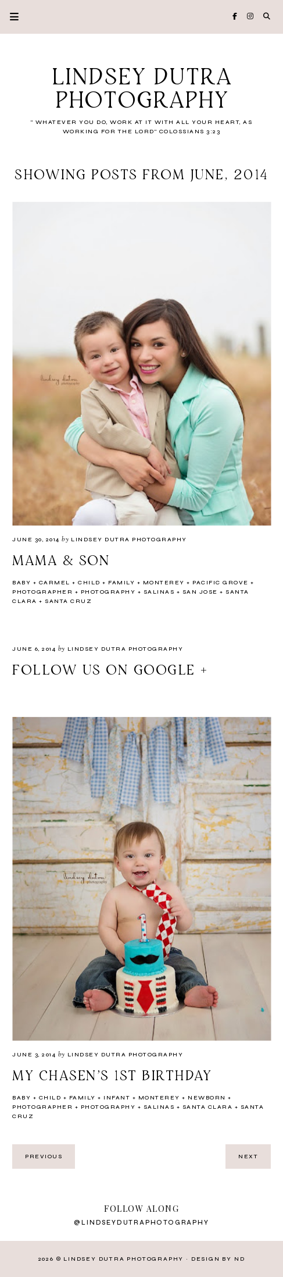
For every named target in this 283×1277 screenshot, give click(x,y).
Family (121, 582)
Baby (21, 582)
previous (43, 1156)
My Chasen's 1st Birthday (112, 1076)
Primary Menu (9, 17)
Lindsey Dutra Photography (142, 89)
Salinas (159, 591)
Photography (108, 591)
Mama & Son (61, 561)
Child (89, 582)
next (248, 1156)
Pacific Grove (220, 582)
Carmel (54, 582)
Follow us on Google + (110, 670)
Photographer (42, 591)
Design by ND (218, 1258)
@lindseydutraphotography (141, 1222)
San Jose (200, 591)
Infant (116, 1097)
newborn (207, 1097)
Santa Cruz (68, 601)
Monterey (164, 582)
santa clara (207, 1107)
